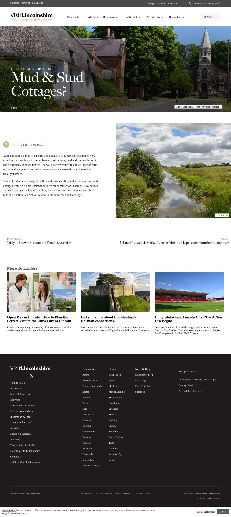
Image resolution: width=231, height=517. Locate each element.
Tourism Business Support (206, 3)
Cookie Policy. (9, 510)
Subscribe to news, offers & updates (26, 3)
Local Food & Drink (21, 422)
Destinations (177, 17)
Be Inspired (110, 17)
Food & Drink (132, 17)
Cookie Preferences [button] (206, 512)
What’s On (93, 17)
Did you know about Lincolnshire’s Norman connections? (109, 319)
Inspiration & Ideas (21, 417)
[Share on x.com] (33, 106)
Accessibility (160, 3)
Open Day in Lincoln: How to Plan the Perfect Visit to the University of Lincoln (39, 319)
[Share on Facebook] (22, 106)
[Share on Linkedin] (28, 106)
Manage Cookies (187, 371)
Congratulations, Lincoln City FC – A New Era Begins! (188, 319)
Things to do (74, 17)
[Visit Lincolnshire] (31, 16)
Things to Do (17, 382)
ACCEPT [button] (223, 512)
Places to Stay (154, 17)
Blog (150, 3)
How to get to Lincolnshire (25, 451)
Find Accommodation (22, 411)
